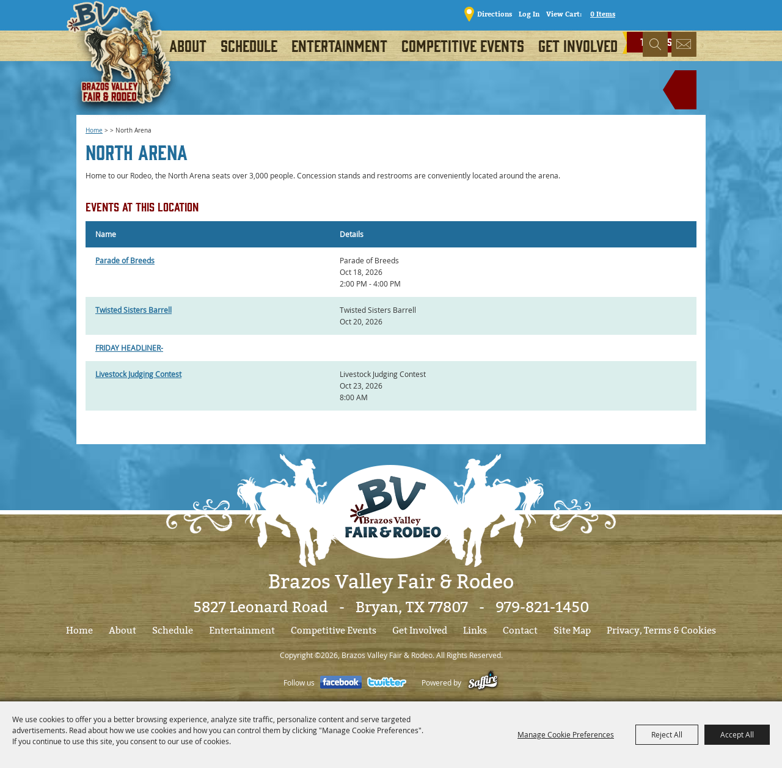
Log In (525, 13)
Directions (490, 13)
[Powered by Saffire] (483, 682)
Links (475, 630)
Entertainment (339, 45)
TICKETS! (664, 13)
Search (655, 45)
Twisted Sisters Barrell (133, 310)
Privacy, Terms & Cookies (661, 630)
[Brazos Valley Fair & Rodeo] (123, 64)
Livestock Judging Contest (138, 374)
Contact (520, 630)
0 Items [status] (599, 13)
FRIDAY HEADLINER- (129, 348)
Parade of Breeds (125, 260)
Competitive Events (462, 45)
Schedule (249, 45)
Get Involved (578, 45)
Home (94, 130)
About (187, 45)
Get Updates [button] (683, 45)
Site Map (572, 630)
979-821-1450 (542, 607)
